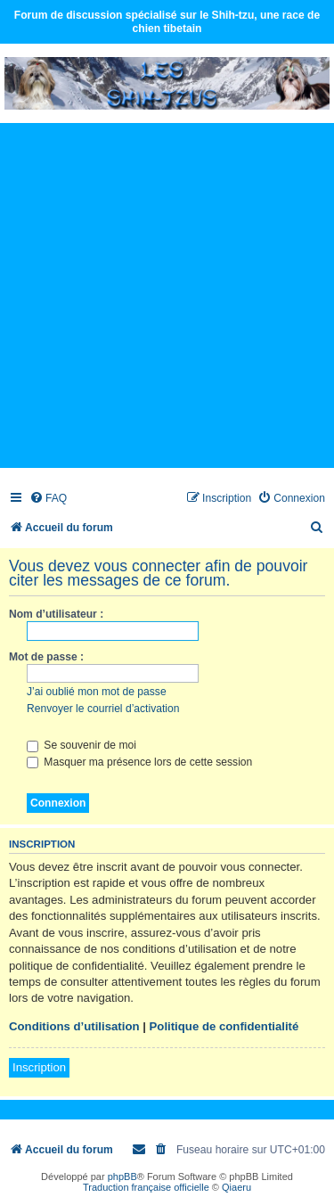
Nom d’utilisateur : (56, 614)
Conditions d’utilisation (74, 1026)
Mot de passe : (46, 657)
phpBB (122, 1176)
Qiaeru (236, 1187)
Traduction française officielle (146, 1187)
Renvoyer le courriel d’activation (103, 708)
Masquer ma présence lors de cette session (139, 762)
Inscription (39, 1067)
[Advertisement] (167, 294)
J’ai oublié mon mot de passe (97, 691)
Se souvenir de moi (81, 745)
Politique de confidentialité (224, 1026)
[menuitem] (48, 499)
